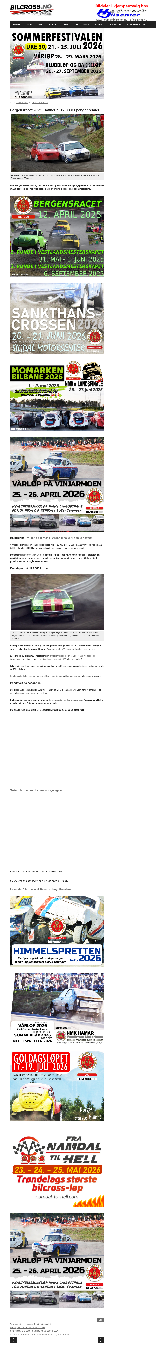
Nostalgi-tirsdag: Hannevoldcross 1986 (27, 1327)
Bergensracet (27, 1335)
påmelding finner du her (50, 676)
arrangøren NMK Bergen (32, 555)
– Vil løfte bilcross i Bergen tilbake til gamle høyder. (59, 537)
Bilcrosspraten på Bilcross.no (63, 700)
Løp (101, 1320)
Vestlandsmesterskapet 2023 (53, 659)
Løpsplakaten (115, 24)
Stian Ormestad (40, 103)
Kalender (53, 24)
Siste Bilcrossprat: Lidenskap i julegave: (36, 790)
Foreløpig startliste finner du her (24, 676)
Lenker (66, 24)
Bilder (29, 24)
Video (40, 24)
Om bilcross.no (82, 24)
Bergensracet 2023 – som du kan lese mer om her (71, 649)
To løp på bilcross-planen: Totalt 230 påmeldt (30, 1324)
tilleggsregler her (72, 676)
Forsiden (17, 24)
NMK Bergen (63, 1335)
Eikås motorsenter (46, 1335)
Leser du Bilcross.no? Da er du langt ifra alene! (41, 889)
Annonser (98, 24)
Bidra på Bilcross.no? (136, 24)
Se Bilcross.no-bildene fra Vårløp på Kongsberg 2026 (34, 1331)
